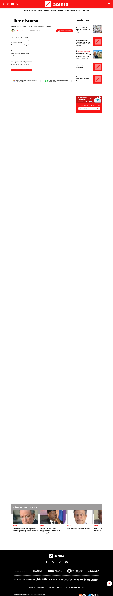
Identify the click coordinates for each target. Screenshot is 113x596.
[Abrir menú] (109, 4)
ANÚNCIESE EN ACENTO (77, 587)
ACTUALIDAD (32, 10)
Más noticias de (25, 507)
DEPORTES (86, 10)
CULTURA (78, 10)
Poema (30, 70)
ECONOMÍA (53, 10)
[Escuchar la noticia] (64, 30)
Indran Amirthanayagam (23, 31)
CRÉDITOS (67, 587)
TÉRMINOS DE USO (42, 587)
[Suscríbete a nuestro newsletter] (97, 108)
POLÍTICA (46, 10)
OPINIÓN (40, 10)
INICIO (26, 10)
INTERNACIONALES (70, 10)
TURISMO (60, 10)
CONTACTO (32, 587)
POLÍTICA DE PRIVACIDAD (55, 587)
